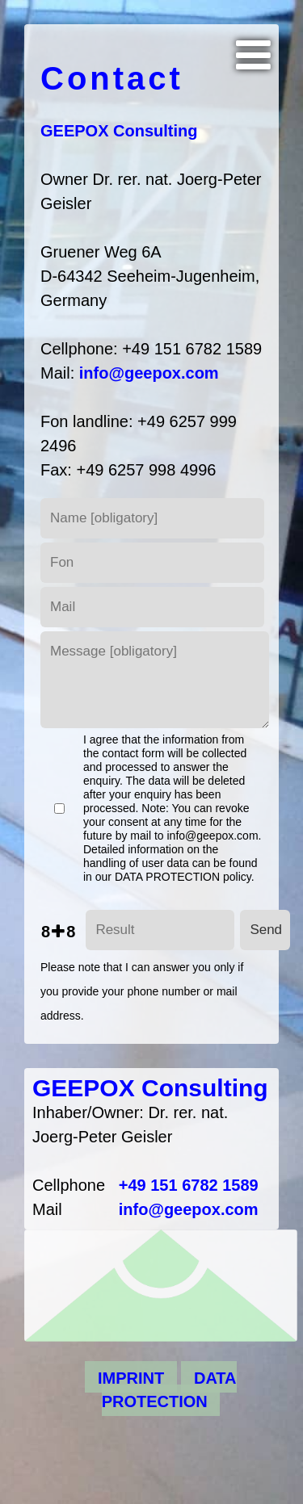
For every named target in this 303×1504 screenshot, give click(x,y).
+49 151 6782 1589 (189, 1185)
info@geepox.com (149, 373)
